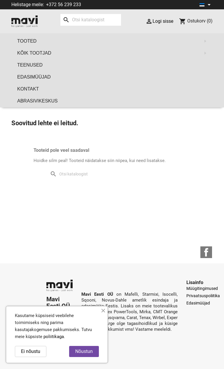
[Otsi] (90, 20)
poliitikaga (53, 336)
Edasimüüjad (34, 76)
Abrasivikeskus (37, 100)
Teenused (30, 64)
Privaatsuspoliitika (203, 295)
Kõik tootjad (113, 53)
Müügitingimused (202, 288)
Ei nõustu (30, 351)
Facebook (206, 252)
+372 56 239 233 (63, 4)
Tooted (113, 41)
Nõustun (84, 351)
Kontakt (28, 88)
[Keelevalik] (206, 4)
